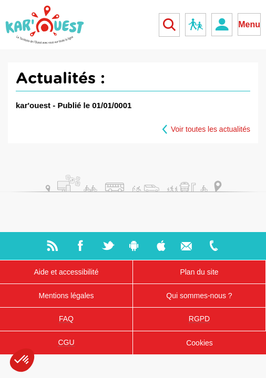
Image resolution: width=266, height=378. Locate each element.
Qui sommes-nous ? (199, 295)
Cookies (199, 343)
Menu (249, 24)
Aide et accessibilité (66, 272)
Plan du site (199, 272)
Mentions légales (66, 295)
